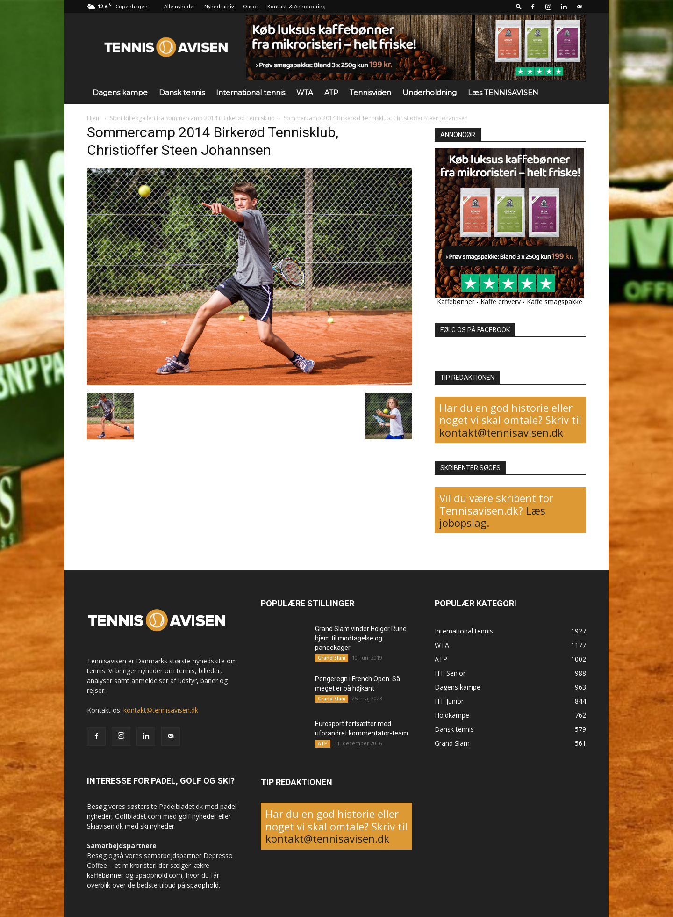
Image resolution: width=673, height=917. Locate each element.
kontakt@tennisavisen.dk (501, 432)
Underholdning (429, 92)
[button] (519, 6)
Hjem (94, 118)
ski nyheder (157, 826)
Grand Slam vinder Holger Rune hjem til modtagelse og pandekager (361, 638)
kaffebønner (105, 875)
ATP (331, 92)
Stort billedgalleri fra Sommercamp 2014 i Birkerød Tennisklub (192, 118)
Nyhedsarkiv (219, 6)
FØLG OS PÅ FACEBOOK (475, 330)
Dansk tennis (182, 92)
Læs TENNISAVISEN (503, 92)
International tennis (250, 92)
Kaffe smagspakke (554, 301)
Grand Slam (331, 658)
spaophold (203, 885)
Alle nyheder (179, 6)
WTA (304, 92)
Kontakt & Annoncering (296, 6)
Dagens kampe (120, 92)
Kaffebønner (455, 301)
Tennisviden (370, 92)
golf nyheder (197, 816)
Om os (250, 6)
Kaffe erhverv (500, 301)
